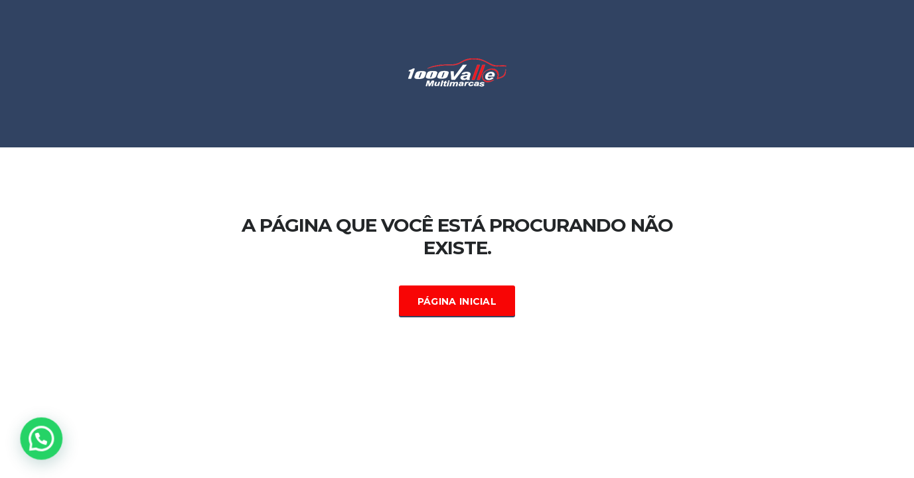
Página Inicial (457, 301)
